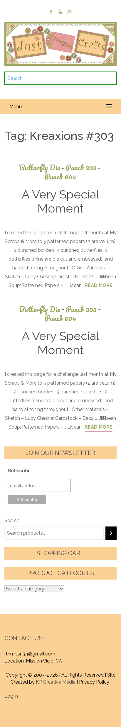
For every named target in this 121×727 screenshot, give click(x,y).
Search (11, 520)
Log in (11, 696)
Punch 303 (84, 167)
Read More (98, 285)
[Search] (111, 533)
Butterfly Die (42, 167)
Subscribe (19, 470)
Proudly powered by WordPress (50, 710)
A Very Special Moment (60, 201)
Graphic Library (75, 717)
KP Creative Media (55, 682)
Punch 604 (60, 176)
